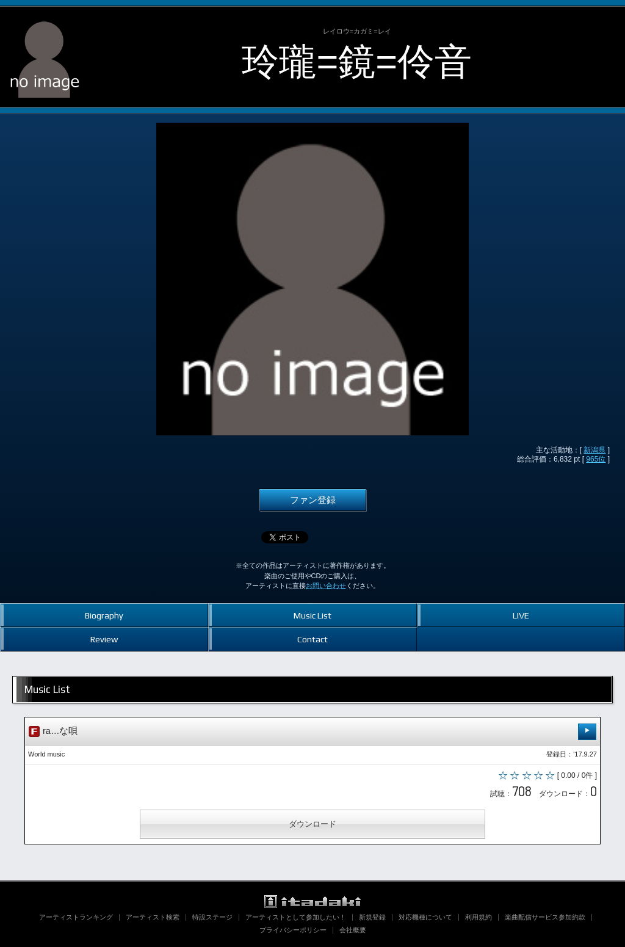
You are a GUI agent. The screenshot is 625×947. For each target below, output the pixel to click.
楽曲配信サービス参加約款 (545, 917)
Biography (104, 615)
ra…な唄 (312, 732)
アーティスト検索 (152, 917)
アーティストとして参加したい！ (295, 917)
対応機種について (425, 917)
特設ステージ (212, 917)
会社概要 (352, 930)
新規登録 (372, 917)
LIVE (521, 615)
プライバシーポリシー (293, 930)
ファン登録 (313, 500)
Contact (312, 639)
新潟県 (594, 450)
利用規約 (478, 917)
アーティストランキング (76, 917)
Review (104, 639)
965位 (595, 459)
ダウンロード (312, 824)
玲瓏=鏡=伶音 (357, 61)
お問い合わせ (326, 585)
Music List (312, 615)
